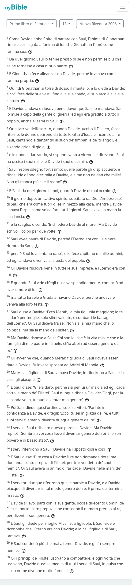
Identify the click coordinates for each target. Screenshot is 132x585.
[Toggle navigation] (122, 7)
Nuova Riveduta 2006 (98, 23)
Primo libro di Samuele (30, 23)
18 (65, 23)
